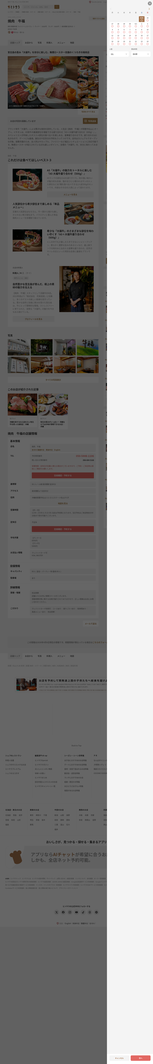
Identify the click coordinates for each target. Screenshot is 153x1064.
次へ (140, 1058)
